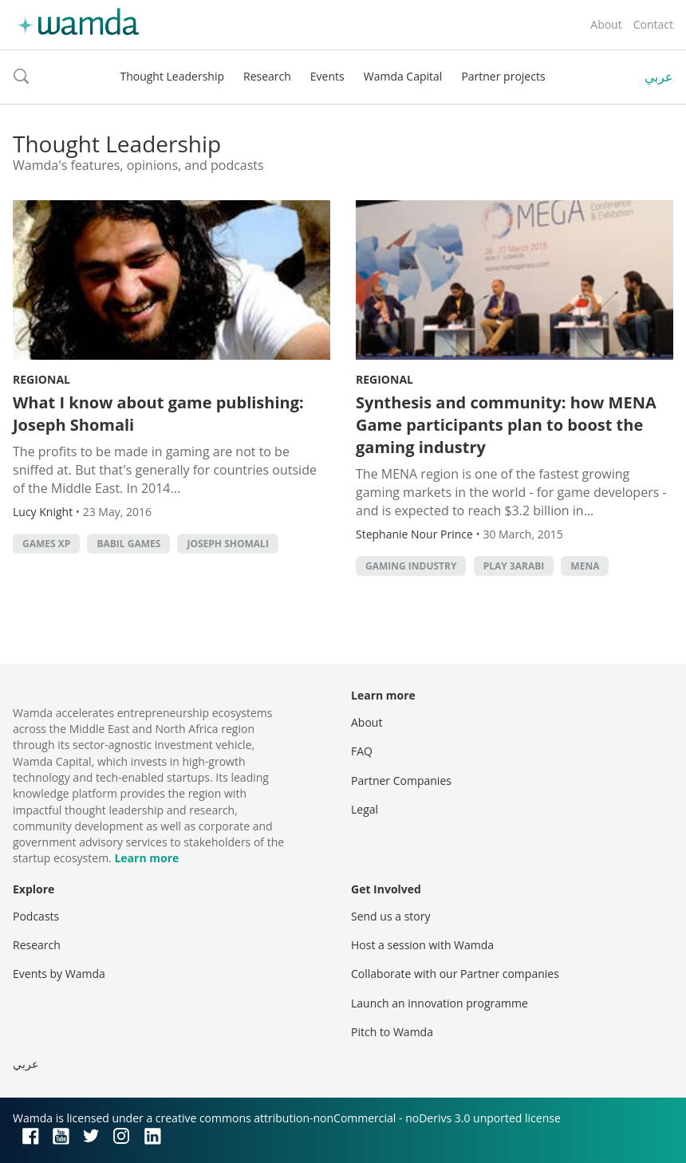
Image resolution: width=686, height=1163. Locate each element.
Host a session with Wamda (422, 944)
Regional (41, 379)
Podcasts (36, 916)
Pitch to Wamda (392, 1031)
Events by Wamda (59, 973)
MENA (584, 566)
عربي (659, 76)
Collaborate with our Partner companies (455, 973)
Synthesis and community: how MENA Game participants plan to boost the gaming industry (506, 425)
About (605, 24)
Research (267, 76)
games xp (46, 543)
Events (327, 76)
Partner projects (503, 76)
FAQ (362, 751)
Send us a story (390, 916)
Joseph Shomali (227, 543)
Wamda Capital (403, 76)
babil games (128, 543)
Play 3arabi (514, 566)
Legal (364, 809)
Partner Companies (401, 780)
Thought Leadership (172, 76)
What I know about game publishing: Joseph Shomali (158, 414)
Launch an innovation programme (439, 1003)
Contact (653, 24)
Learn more (146, 857)
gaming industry (410, 566)
